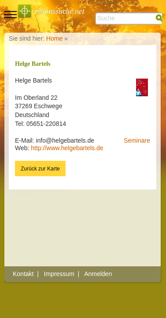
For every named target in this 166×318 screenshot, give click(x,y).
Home (54, 38)
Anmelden (98, 273)
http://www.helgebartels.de (67, 147)
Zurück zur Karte (40, 169)
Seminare (137, 140)
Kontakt (23, 273)
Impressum (59, 273)
